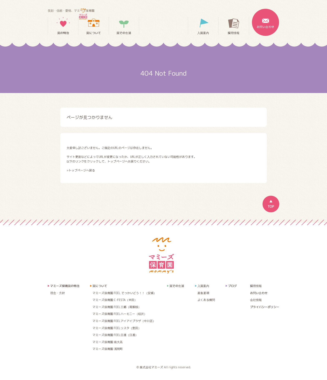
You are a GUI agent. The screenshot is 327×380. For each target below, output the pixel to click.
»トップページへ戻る (81, 170)
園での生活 (124, 26)
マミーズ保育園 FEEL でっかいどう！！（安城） (124, 293)
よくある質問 (206, 300)
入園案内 (203, 26)
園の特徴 (63, 26)
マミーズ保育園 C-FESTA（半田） (115, 300)
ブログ (232, 286)
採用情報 (233, 26)
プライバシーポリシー (264, 307)
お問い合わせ (265, 19)
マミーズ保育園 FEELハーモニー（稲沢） (120, 314)
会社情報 (256, 300)
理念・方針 (57, 293)
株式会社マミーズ (151, 367)
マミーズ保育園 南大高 (108, 342)
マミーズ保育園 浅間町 (108, 349)
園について (93, 26)
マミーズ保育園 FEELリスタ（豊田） (117, 328)
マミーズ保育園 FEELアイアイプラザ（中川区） (124, 321)
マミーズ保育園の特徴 (64, 286)
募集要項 (203, 293)
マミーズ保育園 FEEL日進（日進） (115, 335)
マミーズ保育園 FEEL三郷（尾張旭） (117, 307)
